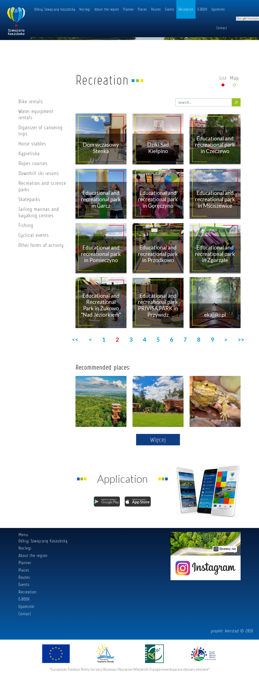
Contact (221, 27)
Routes (156, 9)
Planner (128, 9)
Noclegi (84, 9)
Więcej (158, 439)
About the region (106, 9)
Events (169, 9)
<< (75, 339)
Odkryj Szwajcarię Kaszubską (54, 9)
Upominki (218, 9)
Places (142, 9)
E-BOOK (202, 9)
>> (241, 339)
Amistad (232, 631)
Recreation (185, 9)
